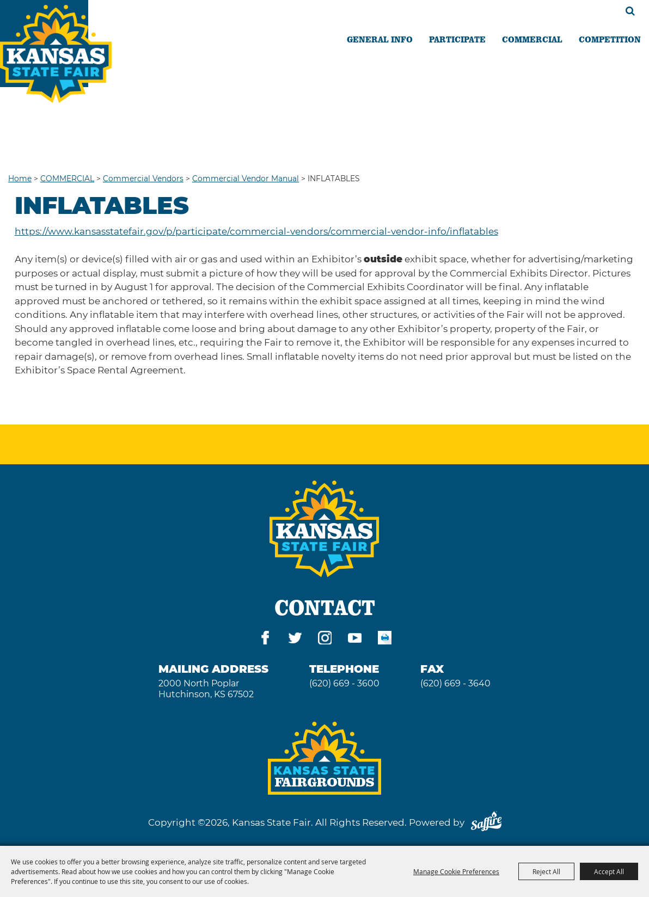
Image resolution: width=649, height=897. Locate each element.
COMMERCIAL (532, 39)
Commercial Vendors (143, 178)
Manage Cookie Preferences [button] (456, 871)
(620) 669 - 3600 (344, 683)
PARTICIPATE (457, 39)
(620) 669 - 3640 (455, 683)
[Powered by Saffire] (486, 822)
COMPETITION (610, 39)
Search (630, 11)
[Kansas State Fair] (56, 54)
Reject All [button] (546, 871)
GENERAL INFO (380, 39)
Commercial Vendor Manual (245, 178)
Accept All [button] (609, 871)
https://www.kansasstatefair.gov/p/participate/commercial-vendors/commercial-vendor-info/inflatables (256, 231)
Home (20, 178)
